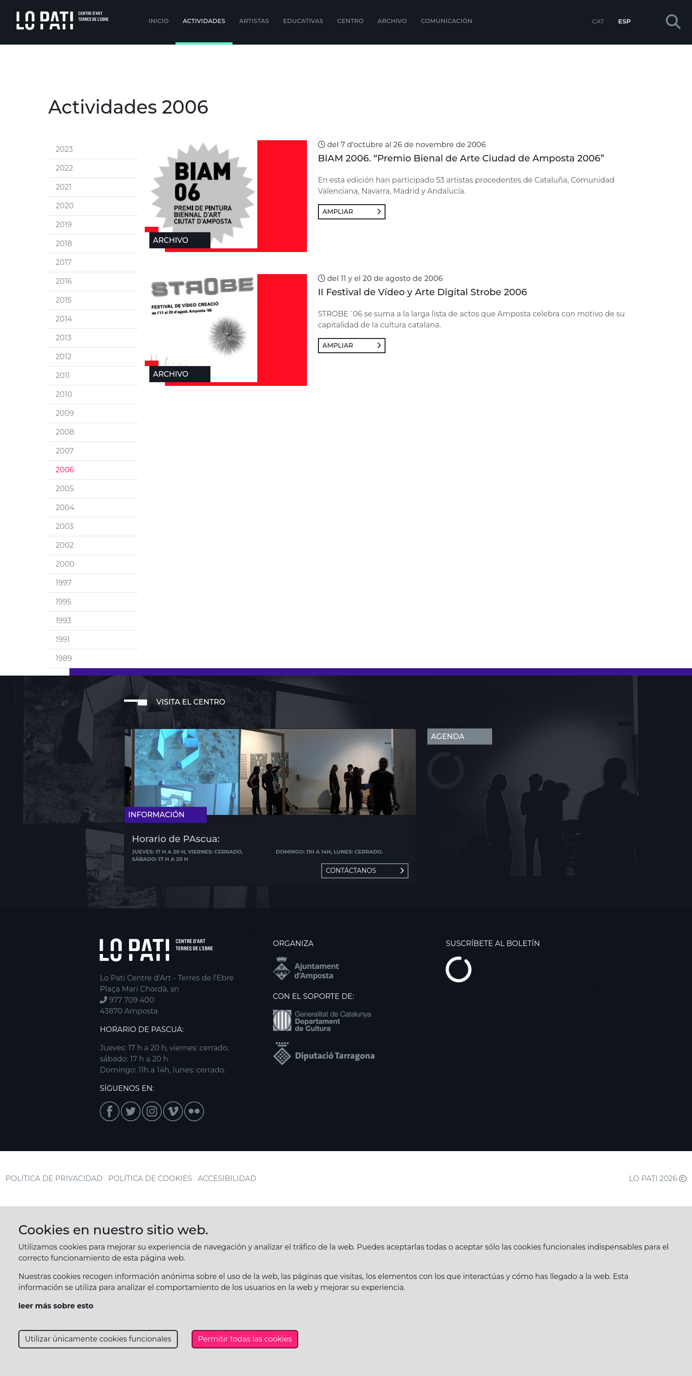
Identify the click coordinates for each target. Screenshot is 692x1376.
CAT (598, 21)
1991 (63, 639)
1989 (64, 658)
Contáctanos (365, 870)
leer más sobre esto (55, 1305)
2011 (63, 375)
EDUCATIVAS (303, 20)
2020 (65, 205)
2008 (65, 432)
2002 (65, 545)
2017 (64, 262)
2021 (64, 187)
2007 (65, 451)
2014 (64, 319)
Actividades (204, 20)
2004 (65, 507)
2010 (64, 394)
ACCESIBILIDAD (227, 1178)
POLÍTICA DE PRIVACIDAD (54, 1178)
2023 (64, 149)
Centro (350, 20)
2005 (65, 488)
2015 (63, 300)
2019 (64, 224)
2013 (63, 337)
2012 (64, 356)
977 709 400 (127, 1000)
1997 (64, 583)
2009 (65, 413)
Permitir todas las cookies (245, 1339)
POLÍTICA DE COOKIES (150, 1178)
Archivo (392, 20)
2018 (64, 243)
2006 (65, 469)
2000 (65, 564)
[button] (673, 22)
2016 (64, 281)
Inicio (158, 20)
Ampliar (352, 211)
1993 (63, 620)
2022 (64, 168)
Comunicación (446, 20)
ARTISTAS (254, 20)
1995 (63, 601)
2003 (65, 526)
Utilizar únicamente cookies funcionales (98, 1339)
